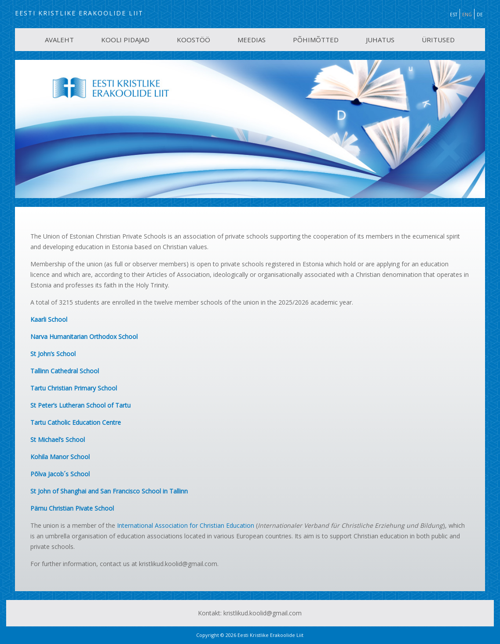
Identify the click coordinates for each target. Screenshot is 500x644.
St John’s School (53, 354)
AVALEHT (59, 39)
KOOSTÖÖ (193, 39)
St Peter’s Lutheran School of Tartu (80, 405)
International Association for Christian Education (185, 525)
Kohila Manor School (60, 457)
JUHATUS (380, 39)
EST (453, 14)
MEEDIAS (251, 39)
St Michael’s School (57, 439)
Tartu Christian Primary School (73, 388)
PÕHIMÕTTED (316, 39)
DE (480, 14)
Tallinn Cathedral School (64, 371)
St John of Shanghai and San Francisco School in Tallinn (109, 491)
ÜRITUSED (438, 39)
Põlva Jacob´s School (60, 474)
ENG (467, 14)
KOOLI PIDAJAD (125, 39)
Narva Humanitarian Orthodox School (84, 336)
